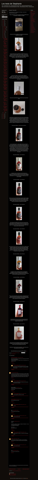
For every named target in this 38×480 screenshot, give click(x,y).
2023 (3, 23)
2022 (3, 24)
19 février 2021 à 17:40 (23, 415)
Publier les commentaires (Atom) (17, 470)
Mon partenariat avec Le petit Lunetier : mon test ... (5, 70)
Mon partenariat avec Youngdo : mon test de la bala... (5, 110)
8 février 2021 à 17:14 (18, 387)
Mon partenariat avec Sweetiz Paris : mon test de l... (5, 79)
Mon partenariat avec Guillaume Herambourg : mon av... (5, 66)
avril (4, 35)
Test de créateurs (33, 21)
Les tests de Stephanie (12, 4)
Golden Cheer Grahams (14, 357)
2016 (3, 118)
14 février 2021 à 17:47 (17, 421)
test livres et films (33, 28)
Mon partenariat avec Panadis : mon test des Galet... (5, 39)
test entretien (32, 26)
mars (4, 36)
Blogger (27, 478)
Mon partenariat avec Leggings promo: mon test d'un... (5, 56)
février (4, 37)
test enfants (32, 25)
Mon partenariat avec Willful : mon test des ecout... (5, 76)
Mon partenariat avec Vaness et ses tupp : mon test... (5, 50)
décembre (4, 26)
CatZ (11, 372)
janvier (4, 112)
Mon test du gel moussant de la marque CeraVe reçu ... (5, 88)
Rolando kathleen (13, 399)
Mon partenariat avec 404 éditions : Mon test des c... (5, 85)
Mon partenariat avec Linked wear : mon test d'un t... (5, 63)
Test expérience (33, 27)
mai (3, 34)
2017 (3, 117)
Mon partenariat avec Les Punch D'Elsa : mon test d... (5, 73)
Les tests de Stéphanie (16, 365)
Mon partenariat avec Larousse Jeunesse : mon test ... (5, 43)
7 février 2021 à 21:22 (15, 372)
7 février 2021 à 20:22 (20, 357)
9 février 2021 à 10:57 (18, 399)
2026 (3, 20)
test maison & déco (33, 29)
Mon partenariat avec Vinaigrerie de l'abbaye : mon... (5, 96)
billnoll (22, 478)
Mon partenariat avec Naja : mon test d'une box (5, 82)
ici (18, 125)
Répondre (13, 369)
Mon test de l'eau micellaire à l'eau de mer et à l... (5, 103)
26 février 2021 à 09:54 (15, 450)
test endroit (32, 24)
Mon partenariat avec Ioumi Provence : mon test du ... (5, 107)
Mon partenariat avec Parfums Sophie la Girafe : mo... (5, 53)
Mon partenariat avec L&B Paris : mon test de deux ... (5, 46)
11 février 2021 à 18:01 (15, 410)
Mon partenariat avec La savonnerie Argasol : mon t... (5, 100)
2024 (3, 22)
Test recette (32, 30)
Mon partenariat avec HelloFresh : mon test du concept (5, 92)
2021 (3, 25)
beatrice (12, 438)
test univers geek (33, 31)
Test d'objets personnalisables (33, 20)
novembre (4, 27)
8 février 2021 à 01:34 (23, 365)
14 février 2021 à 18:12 (16, 438)
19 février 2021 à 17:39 (23, 393)
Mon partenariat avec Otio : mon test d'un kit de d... (5, 60)
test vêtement (32, 32)
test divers (32, 22)
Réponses (13, 363)
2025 (3, 21)
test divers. (32, 23)
